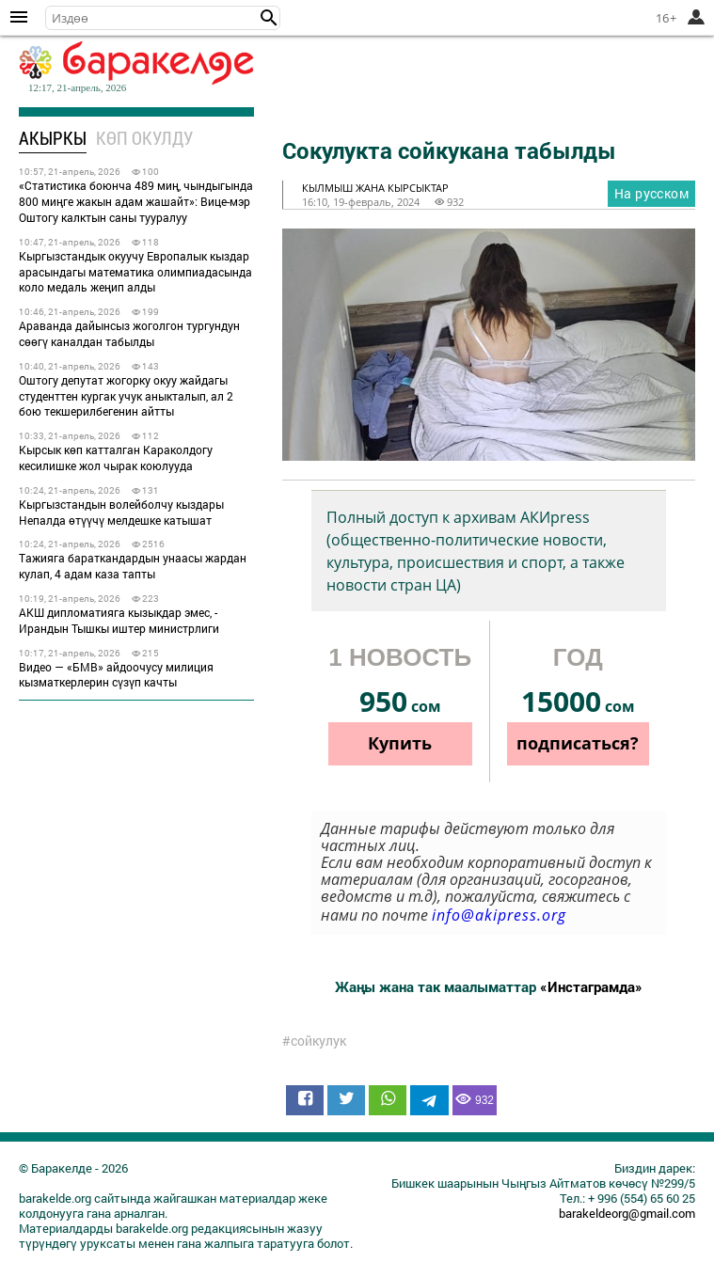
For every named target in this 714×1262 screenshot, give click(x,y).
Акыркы (53, 138)
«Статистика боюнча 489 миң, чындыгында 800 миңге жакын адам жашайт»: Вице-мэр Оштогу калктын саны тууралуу (136, 201)
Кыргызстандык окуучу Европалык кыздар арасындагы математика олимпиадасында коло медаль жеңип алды (135, 271)
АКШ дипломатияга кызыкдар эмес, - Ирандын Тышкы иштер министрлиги (119, 620)
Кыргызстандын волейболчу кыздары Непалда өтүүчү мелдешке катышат (121, 512)
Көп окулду (144, 138)
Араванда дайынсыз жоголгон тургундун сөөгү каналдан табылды (129, 333)
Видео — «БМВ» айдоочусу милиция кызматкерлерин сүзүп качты (116, 674)
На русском (651, 193)
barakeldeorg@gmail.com (627, 1213)
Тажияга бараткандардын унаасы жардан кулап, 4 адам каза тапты (132, 565)
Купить (400, 743)
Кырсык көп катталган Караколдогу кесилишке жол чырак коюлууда (116, 457)
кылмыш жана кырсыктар (375, 188)
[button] (269, 18)
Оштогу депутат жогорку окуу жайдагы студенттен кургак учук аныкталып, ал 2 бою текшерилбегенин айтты (126, 395)
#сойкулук (314, 1041)
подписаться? (577, 743)
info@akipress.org (499, 915)
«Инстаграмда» (591, 986)
